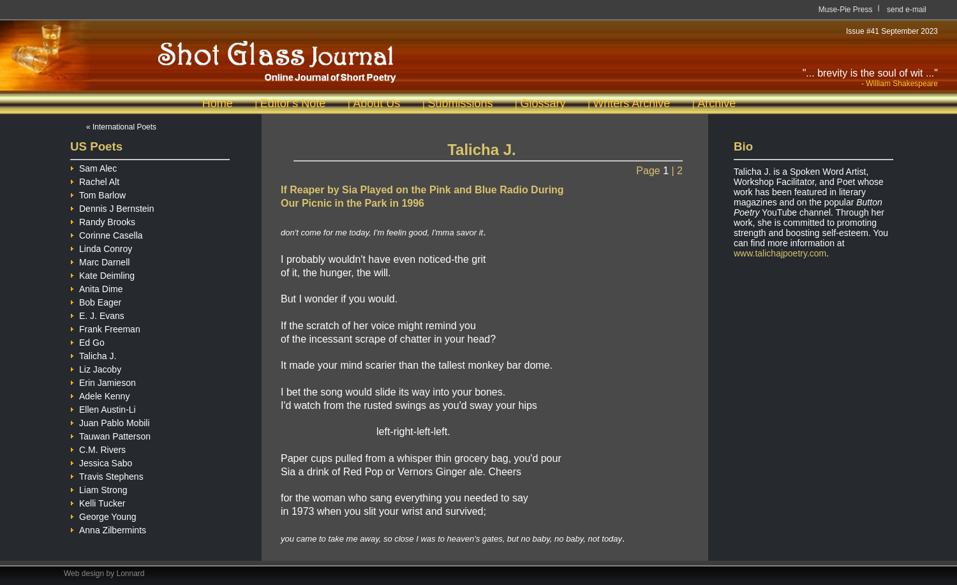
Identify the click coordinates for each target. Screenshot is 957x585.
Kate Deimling (102, 274)
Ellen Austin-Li (103, 408)
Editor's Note (292, 103)
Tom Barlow (98, 193)
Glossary (542, 103)
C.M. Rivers (98, 448)
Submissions (460, 103)
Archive (716, 103)
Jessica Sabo (101, 461)
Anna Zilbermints (108, 528)
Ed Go (87, 341)
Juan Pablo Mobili (110, 421)
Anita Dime (96, 287)
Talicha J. (93, 354)
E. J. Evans (97, 314)
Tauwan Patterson (110, 434)
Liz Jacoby (95, 367)
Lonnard (131, 573)
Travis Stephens (107, 475)
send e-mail (906, 9)
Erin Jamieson (103, 381)
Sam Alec (93, 167)
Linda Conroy (101, 247)
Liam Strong (98, 488)
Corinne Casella (106, 234)
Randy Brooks (102, 220)
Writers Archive (632, 103)
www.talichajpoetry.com (780, 253)
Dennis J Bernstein (112, 207)
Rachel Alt (94, 180)
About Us (376, 103)
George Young (103, 515)
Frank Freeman (105, 327)
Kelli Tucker (97, 501)
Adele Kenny (100, 394)
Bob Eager (95, 300)
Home (217, 103)
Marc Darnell (100, 260)
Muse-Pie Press (846, 9)
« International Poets (121, 126)
